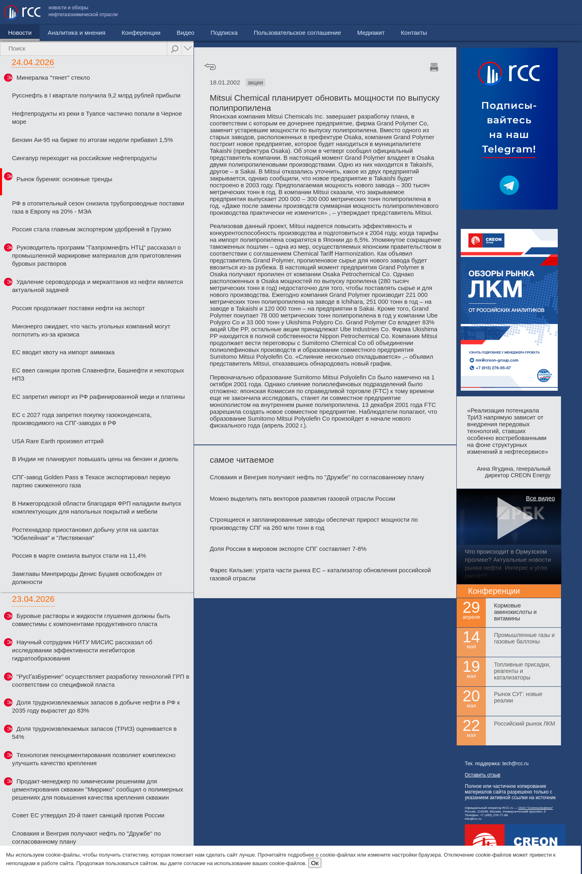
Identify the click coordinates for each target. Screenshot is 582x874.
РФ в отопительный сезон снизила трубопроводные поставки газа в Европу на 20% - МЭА (98, 207)
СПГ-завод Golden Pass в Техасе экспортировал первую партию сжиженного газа (91, 481)
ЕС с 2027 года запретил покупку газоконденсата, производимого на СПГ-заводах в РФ (82, 418)
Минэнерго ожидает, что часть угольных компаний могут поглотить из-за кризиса (91, 330)
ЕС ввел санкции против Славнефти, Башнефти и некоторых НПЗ (98, 374)
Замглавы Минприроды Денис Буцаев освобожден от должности (87, 577)
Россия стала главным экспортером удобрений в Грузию (91, 229)
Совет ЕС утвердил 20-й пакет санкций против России (88, 815)
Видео (185, 32)
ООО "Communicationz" (535, 808)
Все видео (540, 498)
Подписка (224, 32)
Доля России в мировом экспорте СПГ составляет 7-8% (288, 548)
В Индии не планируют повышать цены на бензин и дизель (95, 458)
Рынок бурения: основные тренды (64, 179)
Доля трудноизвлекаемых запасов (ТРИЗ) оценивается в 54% (94, 732)
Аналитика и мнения (76, 32)
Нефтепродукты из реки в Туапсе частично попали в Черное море (97, 117)
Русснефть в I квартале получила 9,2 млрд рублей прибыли (96, 95)
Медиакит (517, 12)
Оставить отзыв (482, 775)
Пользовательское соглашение (444, 12)
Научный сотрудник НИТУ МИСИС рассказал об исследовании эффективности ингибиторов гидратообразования (82, 650)
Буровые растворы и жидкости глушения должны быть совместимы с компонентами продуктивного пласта (91, 619)
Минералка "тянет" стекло (53, 77)
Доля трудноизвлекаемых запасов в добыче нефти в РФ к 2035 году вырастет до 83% (96, 706)
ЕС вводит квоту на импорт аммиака (63, 352)
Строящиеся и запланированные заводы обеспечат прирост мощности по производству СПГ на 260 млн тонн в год (314, 523)
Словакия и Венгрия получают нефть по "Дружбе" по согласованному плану (86, 837)
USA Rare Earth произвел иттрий (58, 441)
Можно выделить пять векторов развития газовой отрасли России (302, 498)
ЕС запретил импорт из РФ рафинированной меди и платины (98, 396)
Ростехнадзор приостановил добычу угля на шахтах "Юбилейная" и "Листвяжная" (85, 533)
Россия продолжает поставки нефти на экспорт (78, 308)
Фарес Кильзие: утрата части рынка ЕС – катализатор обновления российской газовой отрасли (320, 574)
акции (255, 82)
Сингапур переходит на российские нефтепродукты (84, 157)
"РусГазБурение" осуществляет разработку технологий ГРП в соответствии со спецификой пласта (100, 680)
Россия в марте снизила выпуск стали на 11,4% (79, 555)
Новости (20, 32)
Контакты (561, 12)
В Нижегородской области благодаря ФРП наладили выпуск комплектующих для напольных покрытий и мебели (96, 507)
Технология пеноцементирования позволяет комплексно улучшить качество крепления (94, 758)
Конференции (141, 32)
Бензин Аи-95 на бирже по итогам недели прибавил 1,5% (92, 139)
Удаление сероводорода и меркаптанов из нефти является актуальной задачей (97, 285)
